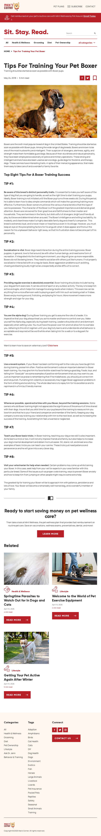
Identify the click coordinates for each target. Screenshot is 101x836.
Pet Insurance (35, 788)
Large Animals (35, 776)
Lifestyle (8, 749)
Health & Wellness (21, 42)
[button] (12, 6)
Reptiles (32, 796)
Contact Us (63, 738)
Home (7, 51)
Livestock (32, 780)
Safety (31, 800)
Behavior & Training (13, 757)
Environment (34, 761)
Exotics (31, 765)
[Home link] (24, 825)
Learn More (50, 533)
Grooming (39, 42)
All (7, 42)
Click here (53, 345)
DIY (29, 749)
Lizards (31, 784)
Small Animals (35, 808)
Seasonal (32, 804)
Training (32, 812)
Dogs (30, 757)
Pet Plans (59, 6)
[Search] (81, 33)
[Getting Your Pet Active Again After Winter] (26, 677)
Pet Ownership (62, 42)
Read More (18, 620)
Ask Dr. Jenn (10, 753)
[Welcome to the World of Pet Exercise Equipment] (74, 598)
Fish (30, 769)
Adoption (32, 729)
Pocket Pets (33, 792)
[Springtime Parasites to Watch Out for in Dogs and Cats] (26, 600)
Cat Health (33, 741)
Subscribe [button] (74, 6)
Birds (30, 737)
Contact (90, 6)
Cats (30, 745)
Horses (31, 772)
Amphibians (33, 733)
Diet (49, 42)
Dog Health (33, 753)
